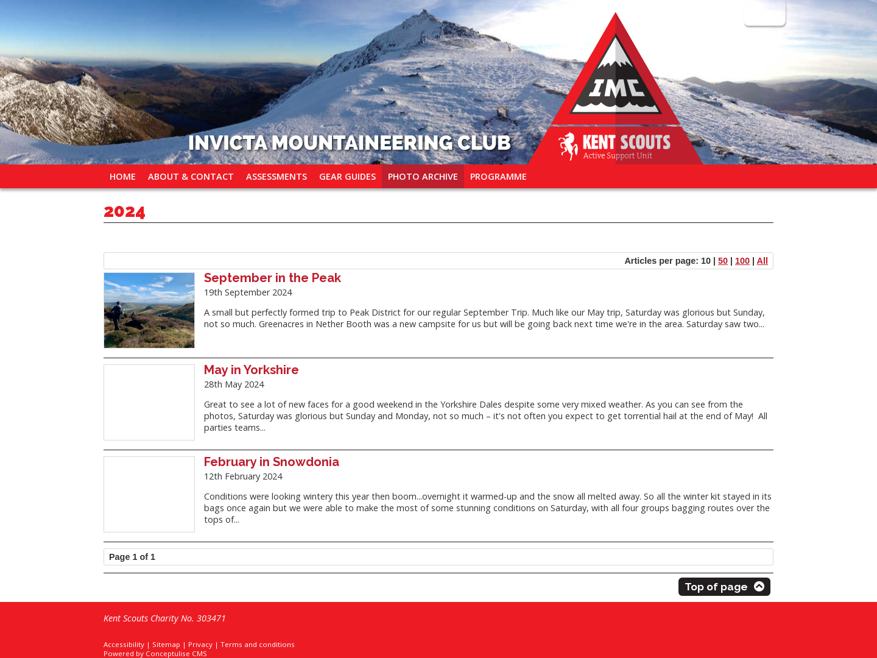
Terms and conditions (257, 644)
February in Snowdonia (271, 462)
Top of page (716, 587)
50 (723, 261)
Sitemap (166, 644)
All (762, 261)
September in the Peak (272, 278)
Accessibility (124, 644)
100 (742, 261)
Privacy (200, 644)
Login (763, 12)
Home (123, 176)
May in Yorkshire (251, 370)
